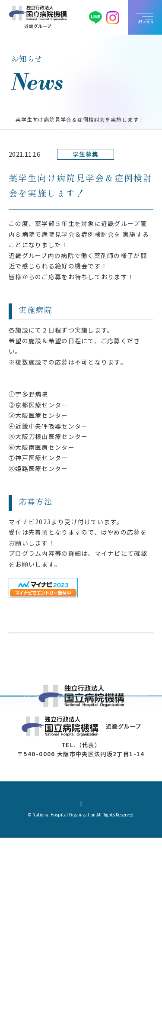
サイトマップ (83, 994)
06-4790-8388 (75, 936)
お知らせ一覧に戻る (57, 659)
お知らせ (40, 119)
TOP (15, 119)
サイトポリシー (124, 994)
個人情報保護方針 (40, 994)
